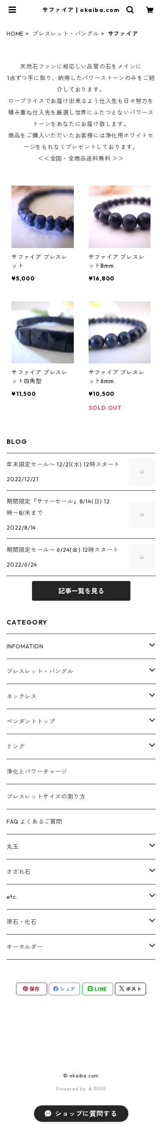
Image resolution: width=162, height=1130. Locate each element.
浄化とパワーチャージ (37, 771)
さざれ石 (19, 871)
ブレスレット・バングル (65, 33)
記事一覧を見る (81, 591)
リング (16, 746)
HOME (15, 33)
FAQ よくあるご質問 (34, 821)
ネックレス (22, 696)
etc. (12, 896)
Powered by (81, 1089)
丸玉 (13, 846)
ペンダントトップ (31, 721)
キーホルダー (25, 947)
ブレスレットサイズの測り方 (46, 796)
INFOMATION (25, 646)
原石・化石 (22, 922)
